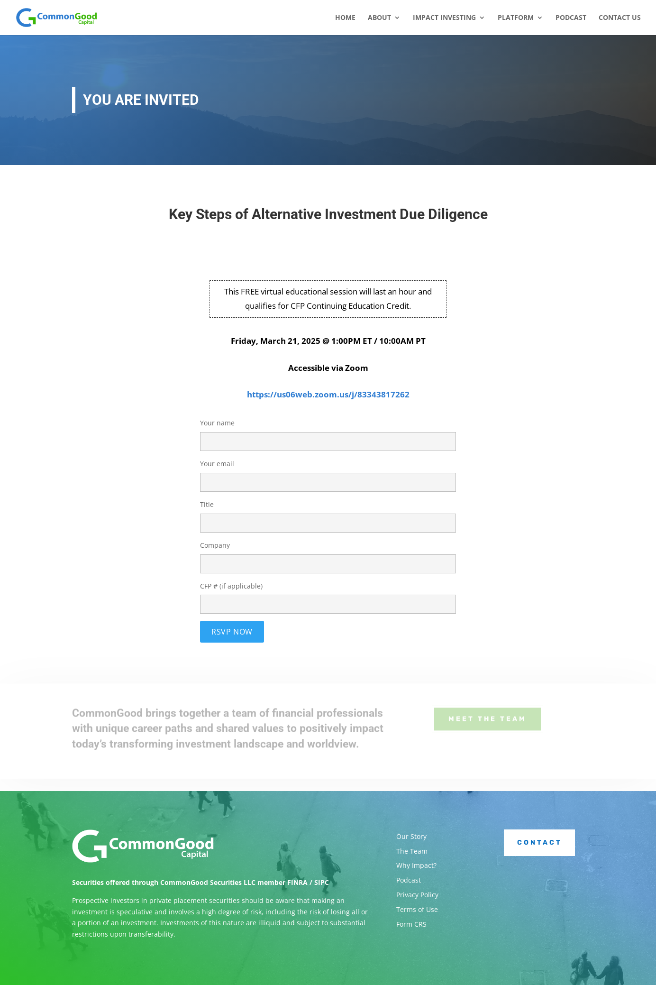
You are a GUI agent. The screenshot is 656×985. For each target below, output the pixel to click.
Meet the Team (487, 714)
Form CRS (411, 924)
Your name (328, 432)
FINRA (297, 882)
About (379, 18)
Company (328, 554)
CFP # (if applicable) (328, 595)
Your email (328, 473)
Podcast (571, 18)
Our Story (411, 836)
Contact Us (620, 18)
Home (345, 18)
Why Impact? (416, 865)
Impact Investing (444, 18)
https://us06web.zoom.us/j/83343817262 (328, 394)
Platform (516, 18)
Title (328, 513)
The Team (412, 851)
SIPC (321, 882)
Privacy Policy (417, 894)
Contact (539, 842)
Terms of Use (417, 909)
